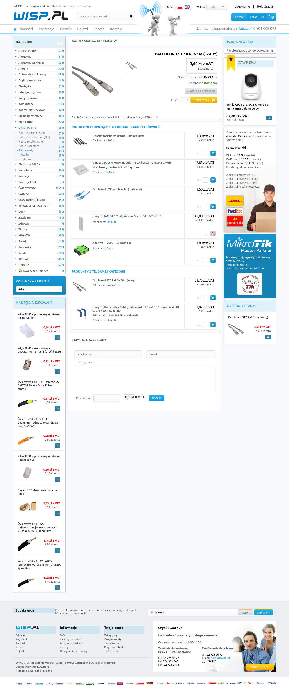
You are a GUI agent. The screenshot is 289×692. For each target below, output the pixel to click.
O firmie (20, 635)
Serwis (99, 29)
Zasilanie (41, 217)
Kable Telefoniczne (41, 142)
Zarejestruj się (112, 639)
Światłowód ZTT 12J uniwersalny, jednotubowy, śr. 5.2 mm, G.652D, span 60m (37, 527)
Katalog (76, 40)
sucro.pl (34, 670)
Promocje (46, 29)
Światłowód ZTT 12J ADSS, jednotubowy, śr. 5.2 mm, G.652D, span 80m (39, 564)
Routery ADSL (41, 182)
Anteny (41, 68)
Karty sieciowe (41, 98)
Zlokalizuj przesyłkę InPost (242, 183)
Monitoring (41, 121)
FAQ (62, 635)
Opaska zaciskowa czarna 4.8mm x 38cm (118, 135)
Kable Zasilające (41, 146)
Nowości (26, 29)
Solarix (41, 241)
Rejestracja (265, 6)
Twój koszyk (111, 651)
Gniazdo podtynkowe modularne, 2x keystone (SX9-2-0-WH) (131, 162)
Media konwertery (41, 116)
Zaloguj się (110, 635)
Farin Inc (47, 670)
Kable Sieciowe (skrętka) (41, 137)
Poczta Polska (235, 221)
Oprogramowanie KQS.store (32, 666)
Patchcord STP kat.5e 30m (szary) (113, 280)
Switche (41, 194)
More (57, 337)
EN (187, 7)
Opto (109, 248)
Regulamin (22, 639)
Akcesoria (41, 56)
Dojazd (82, 29)
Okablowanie (41, 127)
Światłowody (41, 188)
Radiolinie (41, 170)
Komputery (41, 104)
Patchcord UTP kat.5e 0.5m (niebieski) (117, 189)
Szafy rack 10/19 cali (41, 200)
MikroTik (41, 235)
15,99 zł (208, 77)
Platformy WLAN (41, 164)
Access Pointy (41, 50)
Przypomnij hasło (114, 647)
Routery (41, 176)
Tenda (41, 253)
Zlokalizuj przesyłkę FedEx (242, 179)
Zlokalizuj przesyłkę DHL (241, 175)
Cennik (65, 29)
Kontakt (116, 29)
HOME (15, 29)
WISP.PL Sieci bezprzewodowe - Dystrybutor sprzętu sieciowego (52, 6)
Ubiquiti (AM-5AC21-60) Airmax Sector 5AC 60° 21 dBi (127, 216)
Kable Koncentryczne (41, 133)
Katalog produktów (71, 639)
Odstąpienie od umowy (73, 651)
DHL (234, 201)
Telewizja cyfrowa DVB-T (41, 205)
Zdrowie (41, 223)
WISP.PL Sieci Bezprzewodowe (36, 662)
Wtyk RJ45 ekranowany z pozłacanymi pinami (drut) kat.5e (39, 349)
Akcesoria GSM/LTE (41, 62)
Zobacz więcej (259, 667)
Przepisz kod (83, 398)
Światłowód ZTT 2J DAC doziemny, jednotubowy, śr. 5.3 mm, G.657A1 (38, 422)
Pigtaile (41, 155)
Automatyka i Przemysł (41, 74)
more (269, 118)
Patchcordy (41, 150)
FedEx (235, 211)
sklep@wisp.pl (220, 658)
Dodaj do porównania (201, 91)
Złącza (41, 229)
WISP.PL (41, 15)
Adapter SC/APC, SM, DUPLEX (111, 242)
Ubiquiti (41, 265)
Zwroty (64, 647)
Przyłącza (41, 159)
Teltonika (41, 247)
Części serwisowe (41, 80)
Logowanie (242, 6)
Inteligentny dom (41, 92)
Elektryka (41, 86)
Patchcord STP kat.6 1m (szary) (248, 317)
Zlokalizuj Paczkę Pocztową (243, 187)
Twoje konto (111, 643)
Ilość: (174, 100)
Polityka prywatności (72, 643)
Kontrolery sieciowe (41, 110)
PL (180, 7)
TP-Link (41, 259)
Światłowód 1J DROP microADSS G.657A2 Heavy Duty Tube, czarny (39, 385)
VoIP (41, 211)
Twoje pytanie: (84, 362)
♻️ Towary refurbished (41, 271)
